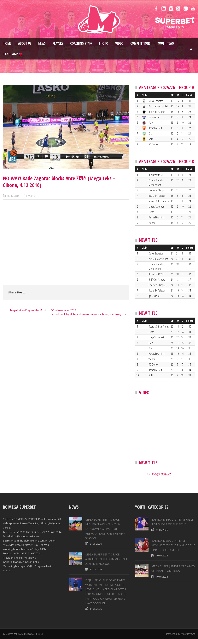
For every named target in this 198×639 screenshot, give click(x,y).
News (42, 43)
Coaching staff (81, 43)
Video (119, 43)
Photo (103, 43)
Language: (12, 54)
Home (7, 43)
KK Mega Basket (159, 474)
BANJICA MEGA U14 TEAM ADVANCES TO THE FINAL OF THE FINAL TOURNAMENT (173, 545)
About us (24, 43)
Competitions (140, 43)
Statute (7, 570)
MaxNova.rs (188, 634)
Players (58, 43)
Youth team (165, 43)
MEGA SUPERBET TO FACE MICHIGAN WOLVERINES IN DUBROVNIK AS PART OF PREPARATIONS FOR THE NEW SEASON (105, 529)
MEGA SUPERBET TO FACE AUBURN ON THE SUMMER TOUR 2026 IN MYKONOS (107, 559)
